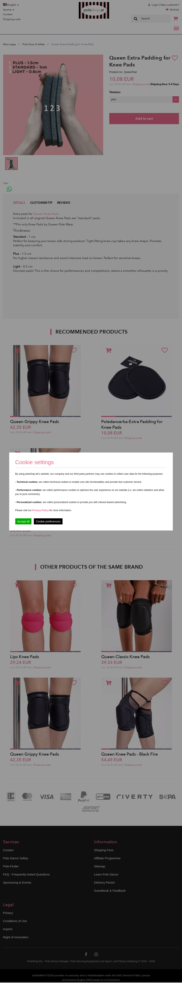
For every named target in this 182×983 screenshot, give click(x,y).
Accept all (23, 521)
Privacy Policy (40, 510)
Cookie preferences (48, 521)
